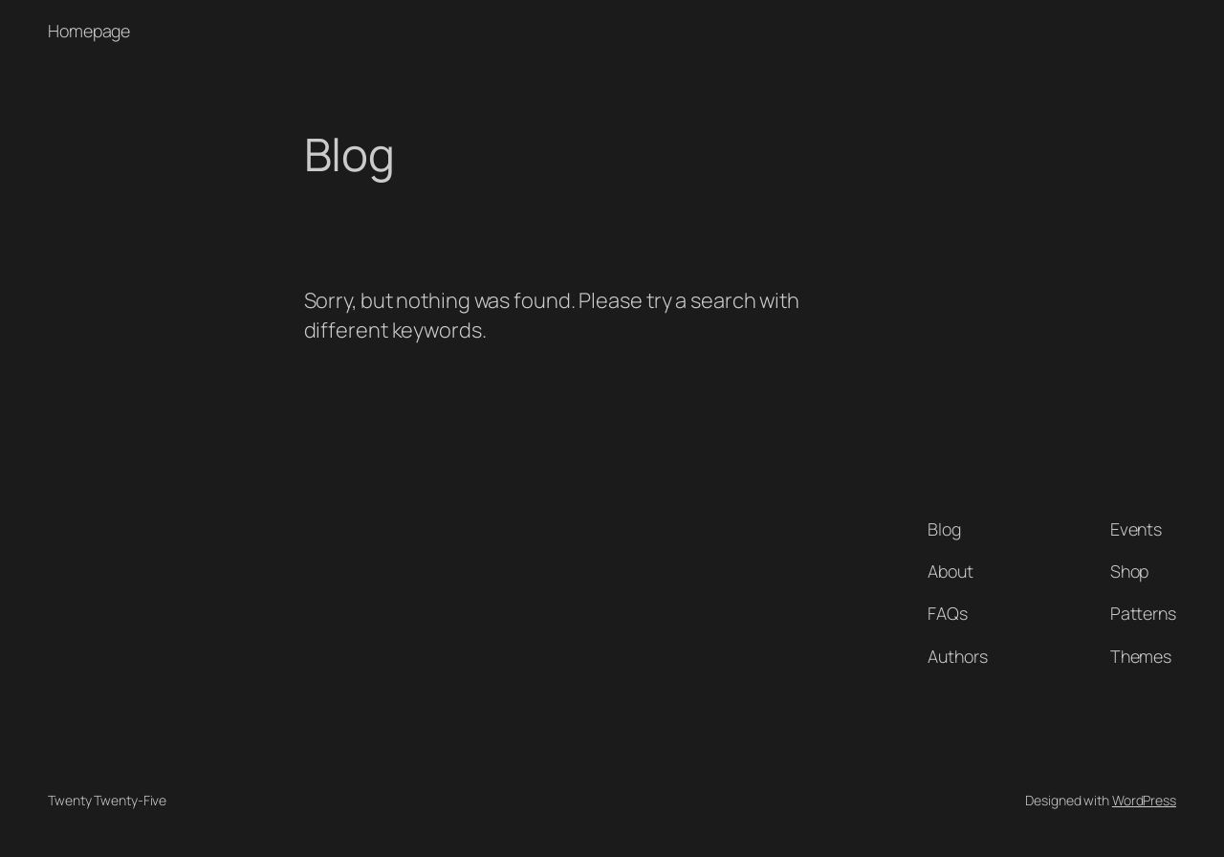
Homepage (89, 30)
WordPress (1144, 800)
